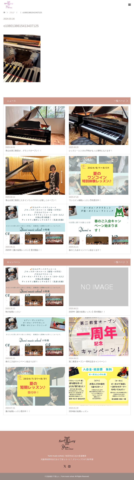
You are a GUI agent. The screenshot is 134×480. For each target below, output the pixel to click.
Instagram (69, 466)
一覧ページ (119, 101)
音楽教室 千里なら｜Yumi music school (60, 476)
